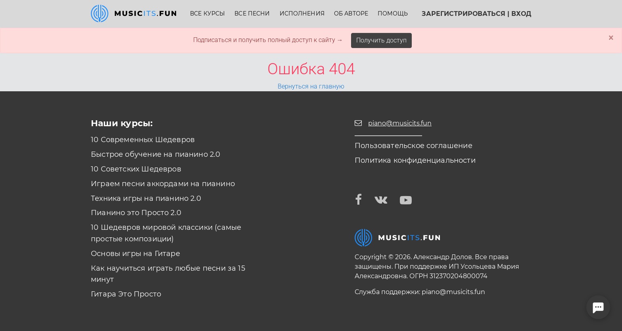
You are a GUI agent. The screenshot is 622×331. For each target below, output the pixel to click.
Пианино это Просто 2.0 (136, 212)
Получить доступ (381, 40)
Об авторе (351, 13)
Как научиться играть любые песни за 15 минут (168, 274)
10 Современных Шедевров (143, 139)
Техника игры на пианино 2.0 (146, 198)
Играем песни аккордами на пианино (163, 183)
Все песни (252, 13)
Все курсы (207, 13)
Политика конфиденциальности (415, 160)
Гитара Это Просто (126, 294)
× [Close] (611, 37)
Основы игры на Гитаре (135, 253)
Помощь (393, 13)
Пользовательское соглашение (413, 145)
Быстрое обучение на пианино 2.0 (156, 154)
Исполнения (302, 13)
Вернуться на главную (311, 86)
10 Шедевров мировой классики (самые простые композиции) (166, 233)
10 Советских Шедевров (136, 169)
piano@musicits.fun (453, 292)
